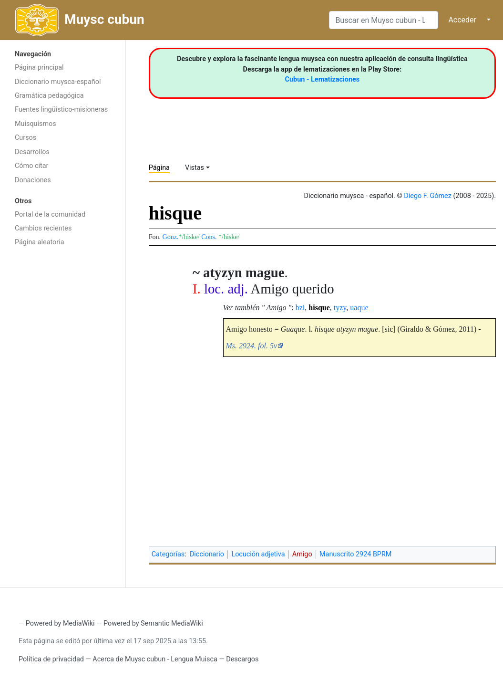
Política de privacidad (51, 659)
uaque (359, 307)
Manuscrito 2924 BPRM (355, 554)
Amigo (302, 554)
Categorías (168, 554)
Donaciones (33, 180)
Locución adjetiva (258, 554)
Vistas (194, 168)
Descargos (242, 659)
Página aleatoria (39, 242)
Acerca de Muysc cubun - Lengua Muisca (154, 659)
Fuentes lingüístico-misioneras (61, 109)
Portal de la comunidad (50, 214)
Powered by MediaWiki (60, 623)
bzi (300, 307)
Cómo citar (31, 166)
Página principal (39, 67)
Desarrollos (32, 152)
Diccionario (207, 554)
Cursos (25, 138)
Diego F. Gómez (428, 196)
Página (159, 168)
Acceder (462, 19)
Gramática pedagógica (49, 96)
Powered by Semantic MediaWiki (153, 623)
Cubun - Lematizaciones (322, 79)
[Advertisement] (62, 403)
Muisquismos (35, 124)
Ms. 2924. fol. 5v (251, 346)
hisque (318, 307)
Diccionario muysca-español (58, 82)
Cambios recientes (43, 228)
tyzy (340, 307)
